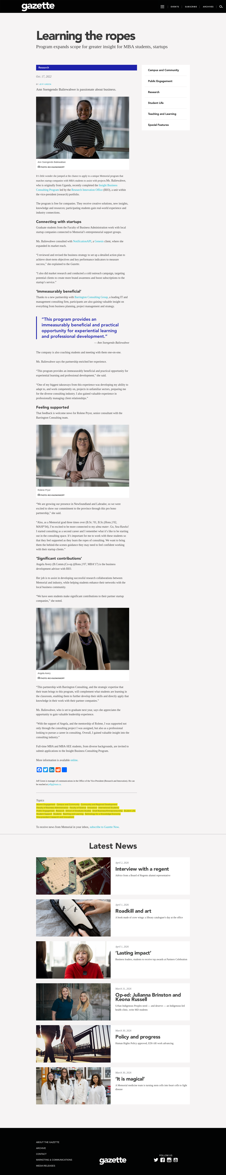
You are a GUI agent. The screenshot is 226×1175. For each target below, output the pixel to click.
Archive (41, 1148)
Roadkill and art (133, 911)
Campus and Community (68, 804)
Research (60, 811)
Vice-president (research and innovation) (55, 817)
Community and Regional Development (99, 804)
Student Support (44, 814)
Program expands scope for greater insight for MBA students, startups (102, 46)
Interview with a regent (142, 869)
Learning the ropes (85, 35)
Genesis (99, 241)
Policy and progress (137, 1037)
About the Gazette (47, 1142)
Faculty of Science (78, 807)
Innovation (92, 807)
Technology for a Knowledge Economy (102, 814)
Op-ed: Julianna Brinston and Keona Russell (148, 997)
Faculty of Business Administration (52, 807)
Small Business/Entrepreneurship (107, 811)
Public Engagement (45, 811)
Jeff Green (45, 84)
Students (57, 814)
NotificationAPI (82, 241)
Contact (41, 1154)
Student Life (129, 811)
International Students (108, 807)
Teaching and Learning (73, 814)
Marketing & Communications (54, 1160)
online (74, 760)
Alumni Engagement (46, 804)
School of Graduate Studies (78, 811)
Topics (40, 800)
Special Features (158, 124)
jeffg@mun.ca (54, 784)
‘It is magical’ (130, 1079)
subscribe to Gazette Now (104, 827)
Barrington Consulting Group (91, 297)
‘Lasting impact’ (133, 953)
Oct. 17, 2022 (43, 76)
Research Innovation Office (87, 189)
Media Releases (45, 1165)
